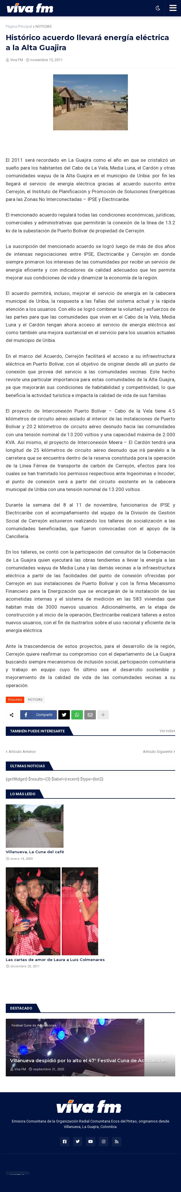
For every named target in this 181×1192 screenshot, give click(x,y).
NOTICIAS (44, 26)
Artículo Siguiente (157, 751)
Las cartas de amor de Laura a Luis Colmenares (55, 959)
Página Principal (19, 26)
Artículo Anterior (22, 751)
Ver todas (167, 731)
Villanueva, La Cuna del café (35, 851)
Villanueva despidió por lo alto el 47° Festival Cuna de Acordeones (89, 1060)
